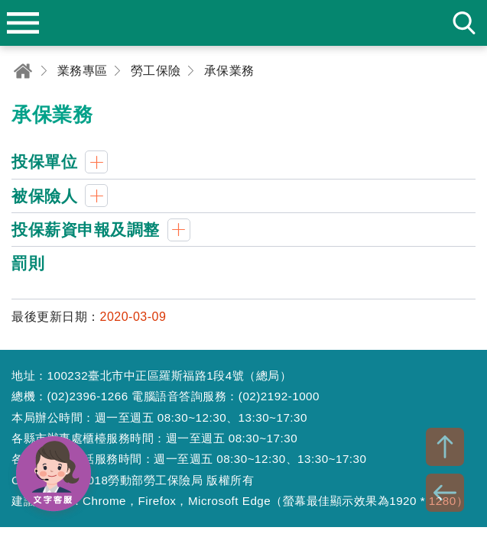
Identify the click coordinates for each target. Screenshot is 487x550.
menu (23, 23)
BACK (445, 493)
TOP (445, 447)
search (464, 23)
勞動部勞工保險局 (244, 23)
